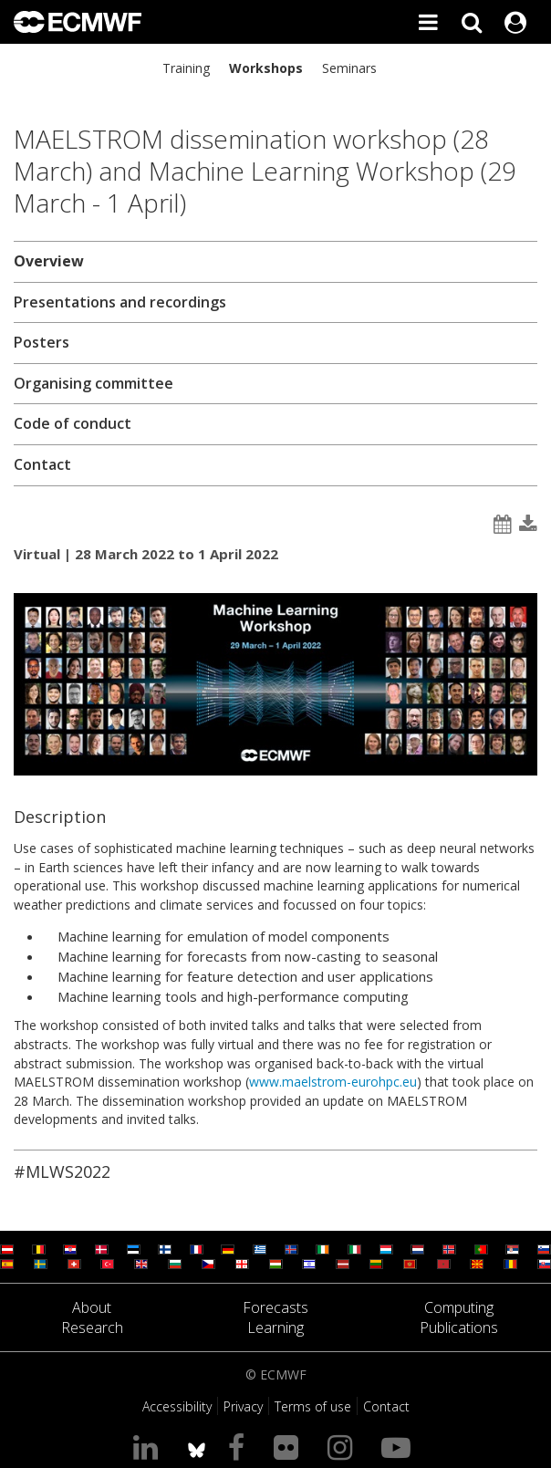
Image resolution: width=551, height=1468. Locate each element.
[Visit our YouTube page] (399, 1446)
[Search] (472, 22)
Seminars (349, 68)
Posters (41, 342)
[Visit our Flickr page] (290, 1446)
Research (92, 1327)
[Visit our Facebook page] (240, 1446)
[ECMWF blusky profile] (196, 1446)
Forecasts (275, 1307)
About (91, 1307)
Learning (275, 1327)
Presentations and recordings (120, 302)
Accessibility (177, 1406)
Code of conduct (72, 423)
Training (186, 68)
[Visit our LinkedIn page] (149, 1446)
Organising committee (93, 383)
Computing (459, 1307)
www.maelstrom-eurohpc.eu (333, 1081)
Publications (459, 1327)
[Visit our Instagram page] (343, 1446)
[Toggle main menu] (428, 22)
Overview (49, 261)
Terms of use (313, 1406)
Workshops (266, 68)
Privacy (243, 1406)
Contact (42, 464)
